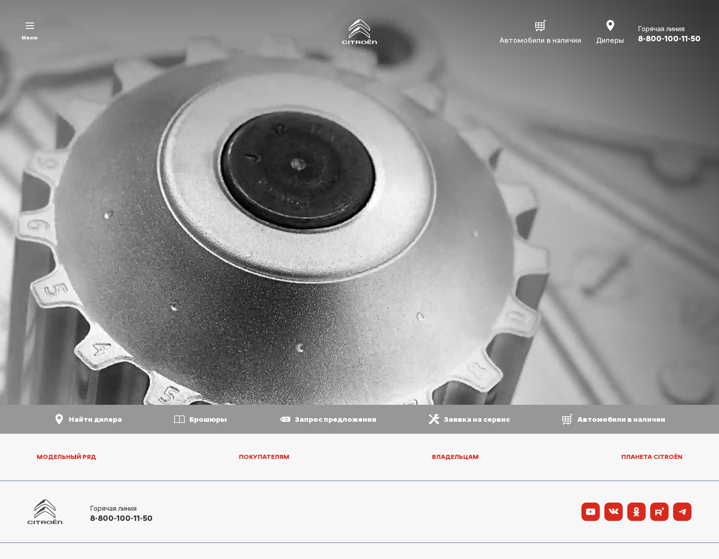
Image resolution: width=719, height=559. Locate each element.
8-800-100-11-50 (121, 518)
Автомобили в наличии (540, 31)
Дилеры (610, 31)
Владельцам (455, 457)
